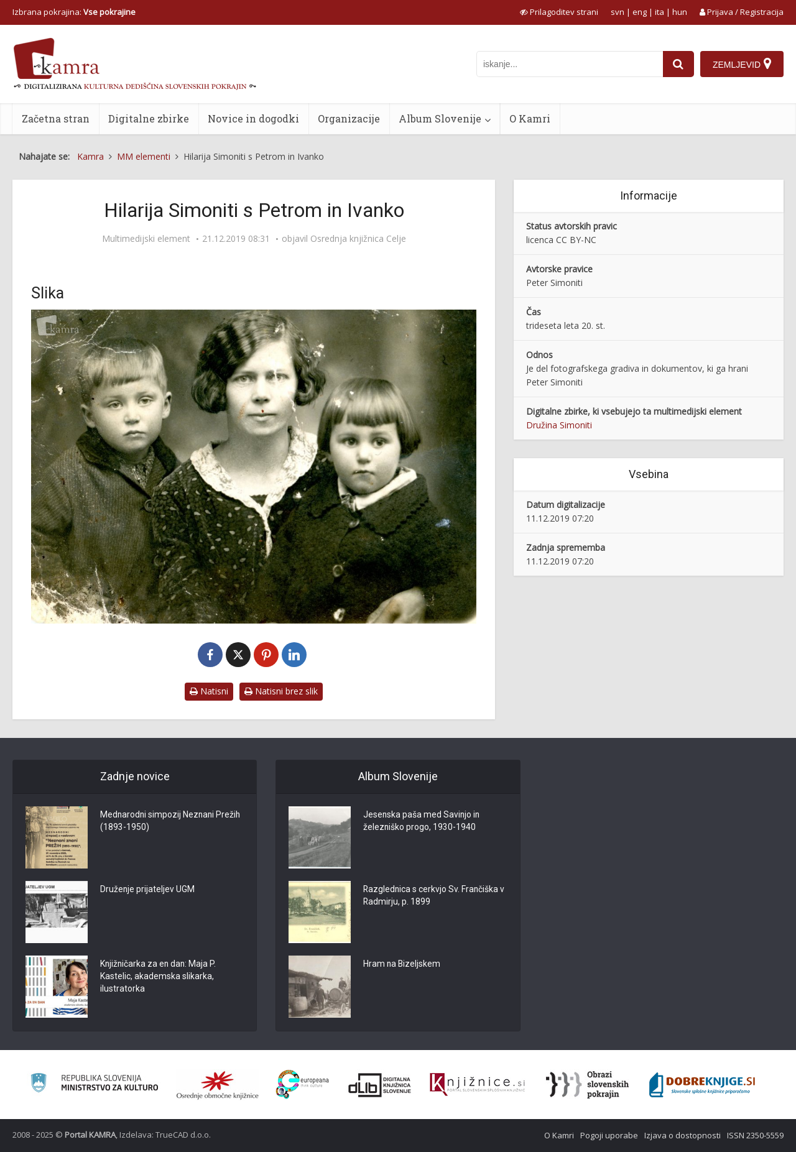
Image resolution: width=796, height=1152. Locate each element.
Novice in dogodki (253, 118)
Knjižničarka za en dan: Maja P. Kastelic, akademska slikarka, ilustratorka (159, 977)
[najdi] (678, 64)
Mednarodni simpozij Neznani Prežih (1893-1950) (171, 822)
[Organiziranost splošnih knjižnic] (217, 1084)
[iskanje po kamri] (569, 64)
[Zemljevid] (742, 64)
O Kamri (529, 118)
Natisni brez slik (281, 691)
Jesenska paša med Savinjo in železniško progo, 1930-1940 (422, 822)
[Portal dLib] (380, 1084)
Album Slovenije (440, 118)
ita (659, 11)
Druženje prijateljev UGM (147, 890)
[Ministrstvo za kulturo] (94, 1084)
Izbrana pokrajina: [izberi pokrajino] (74, 11)
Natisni (209, 691)
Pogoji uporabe (609, 1135)
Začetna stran (56, 118)
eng (639, 11)
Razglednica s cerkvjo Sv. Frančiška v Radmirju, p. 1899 (434, 896)
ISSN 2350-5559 (755, 1135)
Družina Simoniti (559, 425)
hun (679, 11)
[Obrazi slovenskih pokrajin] (587, 1084)
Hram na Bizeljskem (402, 965)
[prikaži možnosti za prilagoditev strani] (559, 11)
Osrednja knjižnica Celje (358, 238)
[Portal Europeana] (302, 1084)
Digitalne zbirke (148, 118)
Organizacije (349, 118)
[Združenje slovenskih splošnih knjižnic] (477, 1084)
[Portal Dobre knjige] (702, 1084)
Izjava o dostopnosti (682, 1135)
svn (617, 11)
